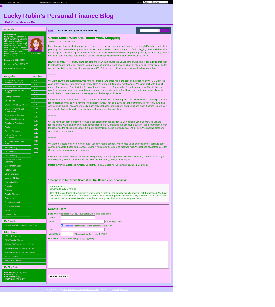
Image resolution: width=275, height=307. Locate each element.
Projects (8, 186)
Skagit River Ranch (13, 260)
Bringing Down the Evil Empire (14, 91)
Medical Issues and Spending (13, 161)
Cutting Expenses (12, 97)
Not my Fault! (10, 170)
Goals (7, 127)
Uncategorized (11, 214)
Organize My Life (12, 178)
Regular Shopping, (105, 165)
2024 (36, 84)
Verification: (54, 234)
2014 (36, 125)
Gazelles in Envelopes (14, 123)
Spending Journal (12, 202)
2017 (36, 113)
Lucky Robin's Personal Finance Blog (21, 225)
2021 (36, 96)
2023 (36, 88)
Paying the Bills (11, 182)
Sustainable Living (12, 206)
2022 (36, 92)
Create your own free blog (57, 2)
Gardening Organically (14, 119)
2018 (36, 109)
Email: (52, 221)
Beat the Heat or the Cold (15, 86)
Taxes (7, 210)
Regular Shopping (12, 194)
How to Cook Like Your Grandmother (20, 252)
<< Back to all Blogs (12, 2)
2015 (36, 121)
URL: (51, 229)
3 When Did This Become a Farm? (19, 244)
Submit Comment (59, 281)
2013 (36, 129)
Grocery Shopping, (86, 165)
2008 (36, 145)
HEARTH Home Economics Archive (20, 248)
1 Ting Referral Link (13, 236)
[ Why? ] (104, 234)
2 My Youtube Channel (14, 240)
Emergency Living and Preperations (14, 110)
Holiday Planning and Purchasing (14, 136)
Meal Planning (11, 156)
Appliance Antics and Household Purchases (14, 81)
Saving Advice (121, 293)
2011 (36, 137)
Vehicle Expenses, (67, 165)
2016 (36, 117)
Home (50, 30)
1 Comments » (143, 165)
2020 (36, 101)
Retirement (9, 198)
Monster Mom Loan (13, 166)
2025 (36, 80)
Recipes (8, 190)
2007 (36, 149)
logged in (67, 214)
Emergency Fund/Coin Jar (16, 105)
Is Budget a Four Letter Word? (15, 142)
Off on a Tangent (12, 174)
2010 (36, 141)
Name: (52, 217)
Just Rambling (11, 147)
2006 (36, 153)
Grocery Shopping (12, 131)
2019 (36, 105)
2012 (36, 133)
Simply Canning (11, 256)
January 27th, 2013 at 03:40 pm (63, 189)
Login (42, 2)
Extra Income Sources (14, 115)
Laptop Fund (10, 152)
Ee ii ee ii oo (10, 101)
